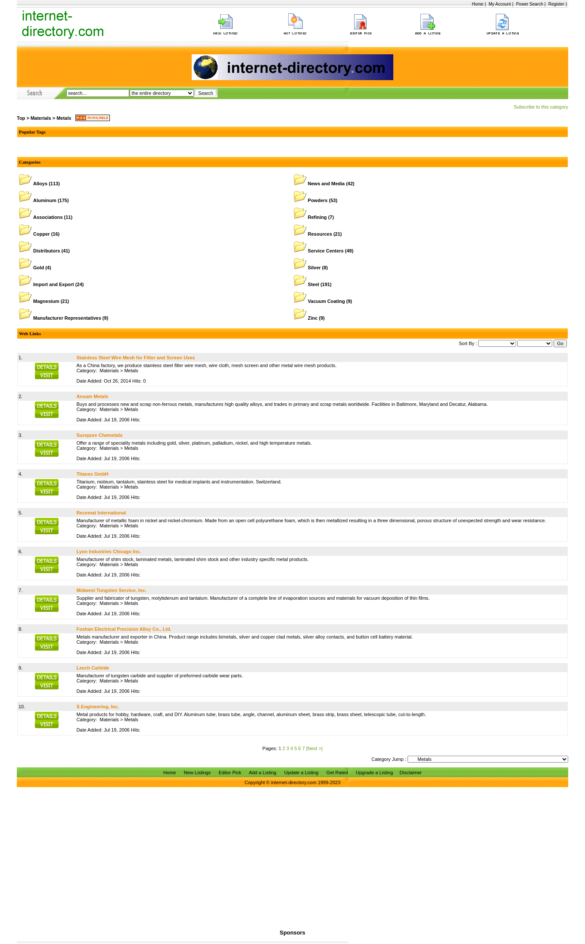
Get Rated (337, 772)
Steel (313, 284)
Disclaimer (411, 772)
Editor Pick (229, 772)
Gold (38, 267)
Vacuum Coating (326, 301)
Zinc (313, 318)
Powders (318, 200)
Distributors (46, 250)
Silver (314, 267)
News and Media (326, 183)
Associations (47, 217)
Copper (41, 234)
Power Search (529, 4)
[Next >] (314, 748)
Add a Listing (263, 772)
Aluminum (44, 200)
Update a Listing (301, 772)
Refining (317, 217)
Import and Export (53, 284)
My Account (500, 4)
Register (556, 4)
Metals (63, 118)
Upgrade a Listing (374, 772)
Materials (41, 118)
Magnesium (46, 301)
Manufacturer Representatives (67, 318)
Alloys (40, 183)
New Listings (197, 772)
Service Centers (326, 250)
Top (21, 118)
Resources (320, 234)
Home (477, 4)
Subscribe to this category (540, 106)
